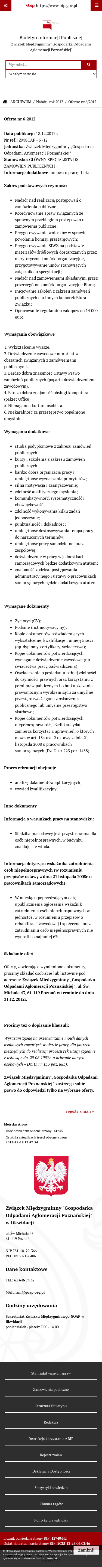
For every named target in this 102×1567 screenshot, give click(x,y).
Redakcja (51, 1422)
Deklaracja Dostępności (51, 1471)
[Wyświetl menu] (96, 5)
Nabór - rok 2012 (49, 101)
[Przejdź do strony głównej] (51, 35)
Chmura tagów (51, 1504)
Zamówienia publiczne (51, 1389)
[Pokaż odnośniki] (5, 5)
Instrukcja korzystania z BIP (51, 1439)
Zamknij (86, 1550)
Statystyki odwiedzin (51, 1488)
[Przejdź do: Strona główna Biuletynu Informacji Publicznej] (4, 102)
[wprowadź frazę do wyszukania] (43, 65)
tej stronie (43, 1554)
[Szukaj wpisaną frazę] (89, 65)
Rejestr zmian (51, 1455)
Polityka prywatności (51, 1520)
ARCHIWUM (20, 101)
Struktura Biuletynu (51, 1406)
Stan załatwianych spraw (51, 1373)
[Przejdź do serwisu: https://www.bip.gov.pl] (51, 5)
